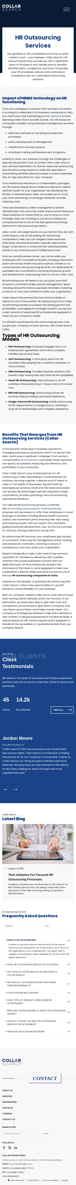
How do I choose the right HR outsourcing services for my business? (31, 1023)
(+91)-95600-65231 (10, 1176)
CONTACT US (8, 1119)
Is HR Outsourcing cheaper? (23, 992)
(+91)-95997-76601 (15, 1172)
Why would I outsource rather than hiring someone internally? (31, 984)
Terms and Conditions (50, 1180)
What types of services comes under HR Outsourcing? (29, 1002)
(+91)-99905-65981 (18, 1168)
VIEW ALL (62, 709)
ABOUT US (7, 1090)
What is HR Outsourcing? (21, 940)
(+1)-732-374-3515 (19, 1164)
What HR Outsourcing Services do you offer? (33, 964)
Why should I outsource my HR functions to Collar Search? (32, 973)
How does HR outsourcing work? (26, 1031)
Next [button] (15, 789)
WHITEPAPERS (9, 1102)
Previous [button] (6, 789)
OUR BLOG (7, 1108)
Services (7, 1096)
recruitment (31, 460)
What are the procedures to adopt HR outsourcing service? (36, 1012)
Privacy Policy (33, 1180)
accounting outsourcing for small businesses (34, 508)
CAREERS (7, 1113)
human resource (51, 116)
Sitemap (65, 1180)
